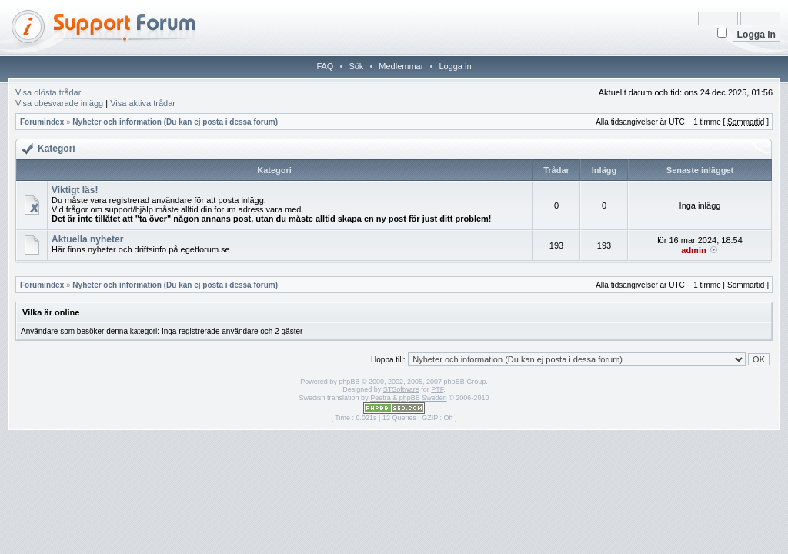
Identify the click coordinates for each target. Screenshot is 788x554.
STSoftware (401, 389)
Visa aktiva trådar (142, 103)
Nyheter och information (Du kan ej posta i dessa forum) (175, 122)
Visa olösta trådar (48, 92)
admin (693, 250)
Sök (356, 66)
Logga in (455, 66)
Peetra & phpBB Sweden (408, 398)
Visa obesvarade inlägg (59, 103)
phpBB (349, 381)
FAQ (324, 66)
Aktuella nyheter (87, 239)
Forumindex (42, 122)
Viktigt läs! (75, 190)
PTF (437, 389)
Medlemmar (401, 66)
